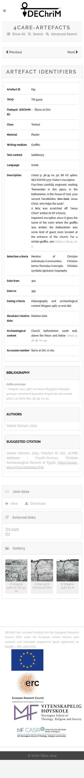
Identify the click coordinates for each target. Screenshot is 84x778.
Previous (14, 52)
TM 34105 (12, 529)
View (14, 504)
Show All (18, 34)
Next (73, 52)
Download (37, 504)
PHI (7, 534)
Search (38, 34)
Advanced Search (64, 34)
